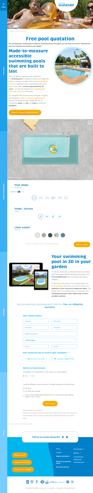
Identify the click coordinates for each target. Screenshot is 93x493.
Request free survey (22, 462)
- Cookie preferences (69, 488)
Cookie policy (59, 488)
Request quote (20, 455)
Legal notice (43, 488)
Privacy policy (51, 488)
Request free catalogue (23, 469)
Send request (50, 404)
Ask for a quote (82, 245)
